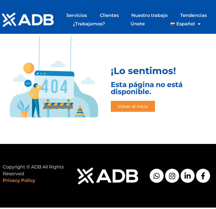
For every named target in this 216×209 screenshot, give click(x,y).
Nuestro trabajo (149, 15)
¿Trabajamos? (89, 23)
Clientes (109, 15)
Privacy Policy (19, 180)
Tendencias (193, 15)
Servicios (76, 15)
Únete (137, 23)
